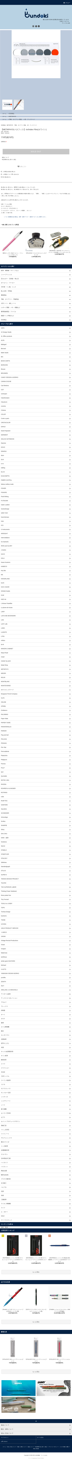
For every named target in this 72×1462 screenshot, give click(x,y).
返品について (5, 157)
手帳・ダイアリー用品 (15, 119)
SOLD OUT (36, 152)
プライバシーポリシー (53, 1446)
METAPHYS (12, 116)
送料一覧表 (4, 1227)
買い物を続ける (5, 177)
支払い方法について (11, 1446)
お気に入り (21, 166)
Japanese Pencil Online (38, 1458)
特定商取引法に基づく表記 (9, 159)
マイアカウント (4, 1437)
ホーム (4, 113)
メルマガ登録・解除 (64, 1446)
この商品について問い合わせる (9, 174)
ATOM (37, 1448)
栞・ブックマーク (30, 119)
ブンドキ (30, 1458)
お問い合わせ (4, 1441)
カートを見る (40, 1437)
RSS (34, 1448)
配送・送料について (21, 1446)
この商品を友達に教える (7, 171)
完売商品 (11, 113)
